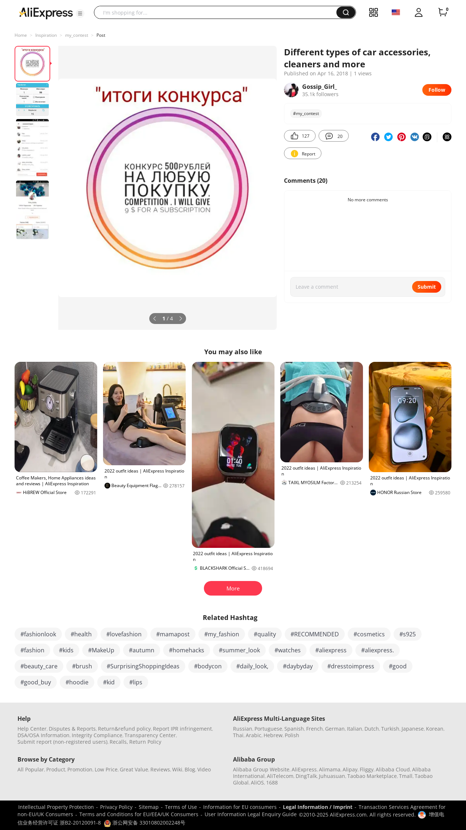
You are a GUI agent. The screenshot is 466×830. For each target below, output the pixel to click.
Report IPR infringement (182, 728)
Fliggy (367, 769)
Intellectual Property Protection (56, 806)
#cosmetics (369, 634)
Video (204, 769)
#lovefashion (124, 634)
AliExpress (304, 769)
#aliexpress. (377, 650)
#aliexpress (331, 650)
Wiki (177, 769)
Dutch (371, 728)
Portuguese (268, 728)
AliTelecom (280, 775)
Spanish (294, 728)
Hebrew (273, 735)
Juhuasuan (332, 775)
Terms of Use (181, 806)
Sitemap (149, 806)
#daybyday (298, 666)
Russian (242, 728)
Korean (434, 728)
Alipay (350, 769)
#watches (288, 650)
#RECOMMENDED (315, 634)
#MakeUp (101, 650)
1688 (272, 782)
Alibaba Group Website (261, 769)
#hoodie (77, 682)
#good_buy (35, 682)
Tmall (405, 775)
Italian (354, 728)
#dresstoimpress (350, 666)
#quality (265, 634)
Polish (292, 735)
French (314, 728)
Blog (190, 769)
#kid (109, 682)
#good (398, 666)
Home (21, 35)
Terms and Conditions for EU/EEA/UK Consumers (138, 814)
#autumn (141, 650)
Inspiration (46, 35)
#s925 (407, 634)
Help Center (32, 728)
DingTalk (306, 775)
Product (55, 769)
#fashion (32, 650)
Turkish (390, 728)
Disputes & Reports (72, 728)
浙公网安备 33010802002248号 (144, 822)
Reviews (160, 769)
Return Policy (145, 741)
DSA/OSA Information (43, 735)
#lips (135, 682)
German (335, 728)
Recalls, (119, 741)
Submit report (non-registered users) (62, 741)
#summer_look (239, 650)
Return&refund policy (124, 728)
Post (100, 35)
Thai (238, 735)
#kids (66, 650)
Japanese (413, 728)
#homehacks (186, 650)
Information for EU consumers (240, 806)
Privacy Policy (116, 806)
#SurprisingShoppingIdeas (143, 666)
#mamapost (173, 634)
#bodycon (208, 666)
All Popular (30, 769)
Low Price (106, 769)
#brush (82, 666)
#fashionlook (38, 634)
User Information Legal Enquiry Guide (251, 814)
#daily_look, (252, 666)
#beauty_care (39, 666)
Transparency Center (150, 735)
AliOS (257, 782)
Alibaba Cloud (393, 769)
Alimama (329, 769)
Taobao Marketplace (372, 775)
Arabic (253, 735)
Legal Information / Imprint (317, 806)
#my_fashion (221, 634)
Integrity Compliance (97, 735)
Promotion (79, 769)
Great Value (134, 769)
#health (81, 634)
